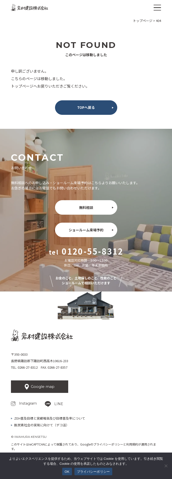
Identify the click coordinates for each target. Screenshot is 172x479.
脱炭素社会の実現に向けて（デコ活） (41, 425)
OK (67, 472)
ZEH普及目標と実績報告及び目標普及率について (49, 418)
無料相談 (86, 207)
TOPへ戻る (86, 107)
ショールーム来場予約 (86, 229)
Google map (43, 386)
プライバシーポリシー (108, 444)
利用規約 (132, 444)
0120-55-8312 (92, 251)
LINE (58, 404)
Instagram (28, 403)
